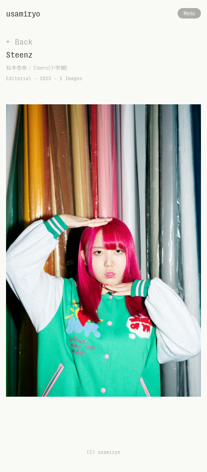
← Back (19, 42)
